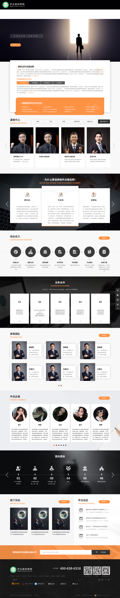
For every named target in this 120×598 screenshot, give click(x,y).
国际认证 (90, 121)
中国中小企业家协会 (91, 109)
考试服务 (85, 14)
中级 (50, 121)
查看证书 (104, 121)
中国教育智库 (25, 107)
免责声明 (37, 595)
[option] (60, 40)
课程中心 (56, 14)
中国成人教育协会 (69, 107)
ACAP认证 (41, 14)
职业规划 (70, 14)
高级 (63, 121)
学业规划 (63, 14)
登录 (116, 14)
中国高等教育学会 (90, 107)
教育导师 (77, 121)
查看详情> (104, 238)
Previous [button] (6, 145)
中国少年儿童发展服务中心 (50, 111)
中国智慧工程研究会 (27, 109)
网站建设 (78, 595)
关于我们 (27, 14)
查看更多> (104, 335)
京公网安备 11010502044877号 (102, 595)
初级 (37, 121)
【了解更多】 (35, 75)
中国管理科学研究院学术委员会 (30, 111)
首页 (21, 14)
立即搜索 (101, 552)
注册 (110, 14)
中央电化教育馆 (47, 107)
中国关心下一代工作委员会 (50, 109)
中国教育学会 (67, 111)
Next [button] (114, 145)
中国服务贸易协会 (90, 111)
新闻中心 (92, 14)
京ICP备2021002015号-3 (87, 595)
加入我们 (34, 14)
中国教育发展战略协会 (70, 109)
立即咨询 (14, 45)
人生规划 (78, 14)
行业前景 (49, 14)
